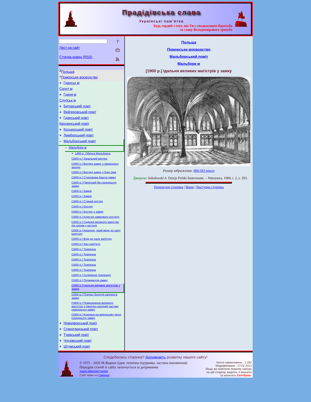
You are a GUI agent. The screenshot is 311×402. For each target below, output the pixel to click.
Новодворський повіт (80, 343)
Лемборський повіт (78, 142)
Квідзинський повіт (74, 129)
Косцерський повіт (78, 135)
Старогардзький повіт (80, 350)
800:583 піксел (204, 171)
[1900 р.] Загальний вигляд (89, 167)
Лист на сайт (69, 48)
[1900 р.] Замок (81, 201)
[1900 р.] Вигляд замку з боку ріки (93, 181)
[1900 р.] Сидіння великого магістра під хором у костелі (95, 237)
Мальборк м (78, 155)
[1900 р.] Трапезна (83, 264)
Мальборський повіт (79, 148)
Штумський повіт (76, 369)
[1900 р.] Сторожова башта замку (93, 187)
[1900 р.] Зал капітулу (85, 258)
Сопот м (65, 90)
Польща (67, 72)
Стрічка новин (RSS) (75, 57)
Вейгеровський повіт (79, 116)
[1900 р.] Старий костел (87, 213)
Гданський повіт (76, 122)
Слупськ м (67, 103)
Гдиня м (69, 96)
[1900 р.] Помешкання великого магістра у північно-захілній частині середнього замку (94, 325)
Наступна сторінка (210, 187)
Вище (190, 187)
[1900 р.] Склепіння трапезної (91, 292)
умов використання (93, 394)
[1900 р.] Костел (82, 218)
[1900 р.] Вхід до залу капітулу (91, 253)
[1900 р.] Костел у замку (87, 224)
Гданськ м (71, 83)
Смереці (104, 397)
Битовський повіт (77, 109)
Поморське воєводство (79, 77)
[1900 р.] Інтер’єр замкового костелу (95, 229)
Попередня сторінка (168, 187)
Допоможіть (155, 380)
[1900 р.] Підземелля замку (89, 298)
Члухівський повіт (77, 362)
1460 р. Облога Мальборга (92, 161)
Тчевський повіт (76, 356)
